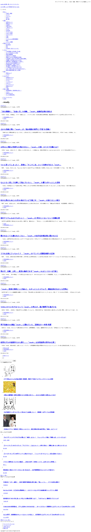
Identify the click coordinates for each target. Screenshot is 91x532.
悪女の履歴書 (9, 54)
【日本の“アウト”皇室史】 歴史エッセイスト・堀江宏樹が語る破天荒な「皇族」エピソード (30, 429)
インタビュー (9, 81)
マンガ (7, 80)
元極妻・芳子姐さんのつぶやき (14, 60)
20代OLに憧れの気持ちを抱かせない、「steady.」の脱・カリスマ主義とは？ (30, 147)
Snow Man (5, 509)
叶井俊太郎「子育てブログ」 (13, 64)
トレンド (8, 16)
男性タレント (9, 23)
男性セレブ (9, 73)
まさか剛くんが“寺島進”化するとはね (10, 6)
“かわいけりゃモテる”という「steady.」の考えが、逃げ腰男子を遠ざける (28, 307)
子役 (7, 36)
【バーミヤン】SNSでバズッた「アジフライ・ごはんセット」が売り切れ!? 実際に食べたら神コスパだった (35, 445)
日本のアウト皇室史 (11, 55)
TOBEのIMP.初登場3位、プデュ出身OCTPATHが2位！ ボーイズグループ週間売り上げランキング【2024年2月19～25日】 (39, 506)
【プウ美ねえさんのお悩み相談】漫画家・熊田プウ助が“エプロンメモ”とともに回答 (28, 379)
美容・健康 (6, 89)
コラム (5, 50)
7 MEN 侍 (5, 501)
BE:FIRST (8, 44)
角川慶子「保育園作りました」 (14, 65)
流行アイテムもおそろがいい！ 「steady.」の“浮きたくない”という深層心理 (30, 218)
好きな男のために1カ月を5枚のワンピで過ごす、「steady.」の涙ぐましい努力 (30, 200)
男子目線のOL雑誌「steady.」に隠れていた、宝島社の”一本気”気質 (26, 325)
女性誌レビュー (10, 77)
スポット (8, 83)
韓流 (7, 40)
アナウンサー (9, 34)
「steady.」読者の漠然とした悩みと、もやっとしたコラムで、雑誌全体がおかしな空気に (34, 289)
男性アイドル (6, 43)
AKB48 (8, 24)
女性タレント (9, 22)
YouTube (8, 30)
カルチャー (6, 76)
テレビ (7, 29)
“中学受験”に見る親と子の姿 (13, 51)
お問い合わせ (6, 526)
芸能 (4, 20)
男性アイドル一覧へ (5, 520)
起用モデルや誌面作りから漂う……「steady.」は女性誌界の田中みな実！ (28, 342)
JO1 (7, 47)
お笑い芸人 (9, 26)
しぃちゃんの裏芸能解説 (12, 39)
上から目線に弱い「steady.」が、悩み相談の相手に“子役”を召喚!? (25, 129)
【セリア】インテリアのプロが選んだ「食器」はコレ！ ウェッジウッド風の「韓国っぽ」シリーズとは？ (34, 437)
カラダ (7, 14)
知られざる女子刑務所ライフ (13, 63)
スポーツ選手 (9, 33)
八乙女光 (5, 493)
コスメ (7, 92)
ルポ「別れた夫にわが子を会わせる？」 (16, 68)
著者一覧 (5, 528)
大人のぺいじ (9, 78)
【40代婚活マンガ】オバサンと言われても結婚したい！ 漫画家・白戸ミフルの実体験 (28, 412)
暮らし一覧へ (4, 475)
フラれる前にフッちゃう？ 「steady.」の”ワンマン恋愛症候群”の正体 (28, 253)
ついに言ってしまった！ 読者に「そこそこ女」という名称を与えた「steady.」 (31, 165)
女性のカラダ (9, 93)
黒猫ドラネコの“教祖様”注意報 (13, 57)
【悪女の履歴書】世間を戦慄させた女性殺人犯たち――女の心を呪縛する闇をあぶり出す (29, 395)
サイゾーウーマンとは (8, 524)
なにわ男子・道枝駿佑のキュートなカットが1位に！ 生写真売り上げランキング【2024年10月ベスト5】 (34, 514)
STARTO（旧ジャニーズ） (12, 48)
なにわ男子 (6, 517)
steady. (4, 118)
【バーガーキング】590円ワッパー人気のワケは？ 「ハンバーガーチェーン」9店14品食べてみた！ (32, 453)
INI (7, 46)
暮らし (5, 12)
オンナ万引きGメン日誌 (12, 52)
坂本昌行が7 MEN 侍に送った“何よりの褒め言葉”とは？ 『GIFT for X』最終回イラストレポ (31, 498)
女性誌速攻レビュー (8, 117)
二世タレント (9, 27)
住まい (7, 17)
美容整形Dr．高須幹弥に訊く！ (14, 90)
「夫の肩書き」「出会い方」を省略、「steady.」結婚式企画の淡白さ (26, 111)
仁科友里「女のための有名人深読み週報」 (16, 58)
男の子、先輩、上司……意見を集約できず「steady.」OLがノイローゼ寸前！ (29, 271)
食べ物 (7, 19)
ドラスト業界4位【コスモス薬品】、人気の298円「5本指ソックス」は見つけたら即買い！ (29, 462)
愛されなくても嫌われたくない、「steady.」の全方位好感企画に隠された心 (29, 236)
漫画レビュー (9, 86)
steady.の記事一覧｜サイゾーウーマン (10, 4)
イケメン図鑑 (9, 42)
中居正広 (5, 485)
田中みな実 (6, 348)
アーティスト (9, 31)
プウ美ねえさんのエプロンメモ (14, 67)
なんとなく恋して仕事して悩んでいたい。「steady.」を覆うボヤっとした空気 (30, 182)
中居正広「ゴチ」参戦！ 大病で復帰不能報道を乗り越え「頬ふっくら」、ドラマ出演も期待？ (31, 482)
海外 (4, 71)
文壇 (7, 37)
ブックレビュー (10, 84)
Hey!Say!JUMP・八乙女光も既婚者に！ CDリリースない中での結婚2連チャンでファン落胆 (30, 490)
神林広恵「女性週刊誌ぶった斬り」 (15, 61)
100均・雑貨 (9, 13)
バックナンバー (7, 525)
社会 (7, 87)
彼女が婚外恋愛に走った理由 (13, 70)
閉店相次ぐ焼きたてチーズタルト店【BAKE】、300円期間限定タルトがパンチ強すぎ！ (29, 470)
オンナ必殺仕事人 (10, 94)
